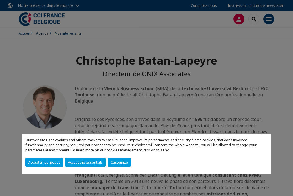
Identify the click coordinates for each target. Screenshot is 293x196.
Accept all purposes (44, 162)
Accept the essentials (85, 162)
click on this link (156, 150)
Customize (119, 162)
